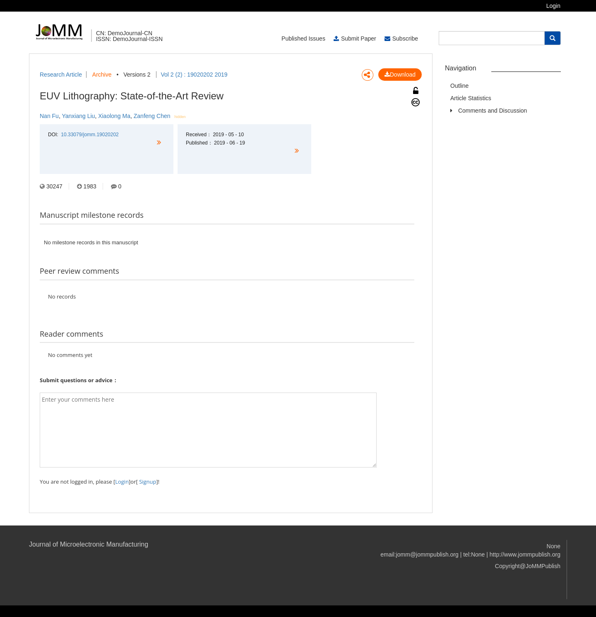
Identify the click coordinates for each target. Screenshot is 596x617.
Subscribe (401, 38)
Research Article (61, 74)
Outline (459, 85)
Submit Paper (355, 38)
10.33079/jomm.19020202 (89, 134)
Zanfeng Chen (152, 116)
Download (400, 74)
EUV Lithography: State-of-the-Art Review (131, 95)
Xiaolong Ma (114, 116)
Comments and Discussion (492, 110)
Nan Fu (49, 116)
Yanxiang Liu (78, 116)
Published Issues (303, 38)
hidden (180, 117)
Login (553, 5)
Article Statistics (470, 98)
